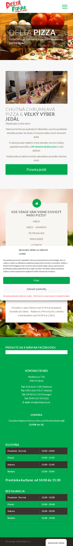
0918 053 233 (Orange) (38, 394)
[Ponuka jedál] (36, 169)
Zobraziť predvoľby (36, 289)
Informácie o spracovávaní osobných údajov (51, 296)
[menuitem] (63, 6)
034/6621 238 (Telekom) (39, 386)
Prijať (36, 280)
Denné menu (17, 42)
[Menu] (63, 6)
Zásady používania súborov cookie (17, 296)
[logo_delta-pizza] (30, 6)
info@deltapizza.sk (40, 402)
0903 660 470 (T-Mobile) (38, 390)
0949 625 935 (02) (39, 398)
